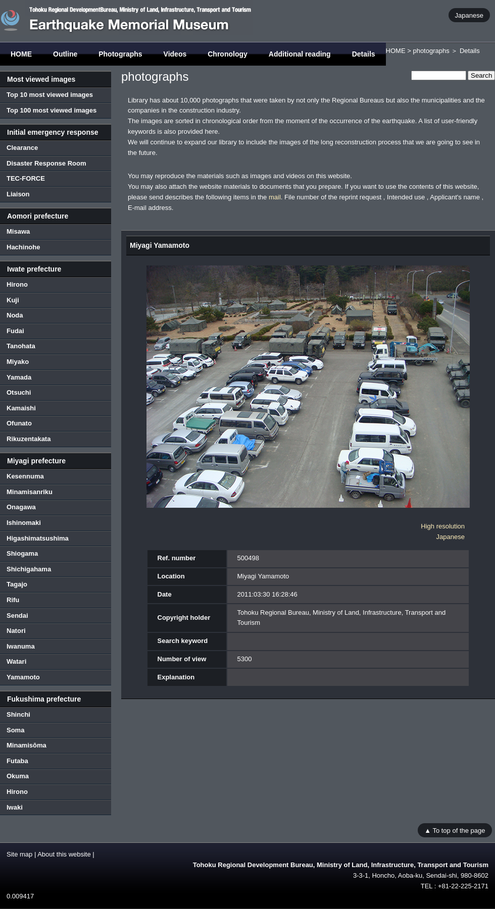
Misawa (18, 231)
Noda (15, 315)
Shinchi (18, 714)
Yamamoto (23, 677)
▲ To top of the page (454, 830)
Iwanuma (21, 646)
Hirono (17, 284)
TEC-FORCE (26, 178)
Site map (19, 854)
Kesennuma (25, 476)
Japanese (469, 15)
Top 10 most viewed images (50, 94)
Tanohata (21, 346)
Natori (16, 630)
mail (275, 197)
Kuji (13, 300)
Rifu (13, 600)
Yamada (19, 377)
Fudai (15, 331)
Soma (15, 730)
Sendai (17, 615)
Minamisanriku (30, 492)
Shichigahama (29, 569)
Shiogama (22, 553)
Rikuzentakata (29, 439)
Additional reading (300, 54)
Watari (16, 661)
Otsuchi (19, 392)
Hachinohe (23, 247)
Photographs (120, 54)
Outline (65, 54)
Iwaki (15, 807)
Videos (175, 54)
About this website (64, 854)
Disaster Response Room (46, 163)
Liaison (18, 194)
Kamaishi (21, 408)
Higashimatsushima (38, 538)
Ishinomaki (24, 522)
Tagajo (17, 584)
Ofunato (19, 423)
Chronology (227, 54)
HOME (21, 54)
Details (363, 54)
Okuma (18, 776)
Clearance (22, 147)
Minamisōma (26, 745)
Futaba (17, 761)
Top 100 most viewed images (51, 110)
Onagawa (21, 507)
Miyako (18, 361)
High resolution (443, 526)
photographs (431, 51)
